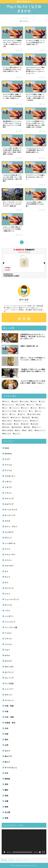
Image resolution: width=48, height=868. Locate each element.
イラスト (8, 493)
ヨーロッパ (9, 700)
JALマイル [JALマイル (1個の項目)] (6, 401)
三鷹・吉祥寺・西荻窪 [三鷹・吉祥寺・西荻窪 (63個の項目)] (34, 414)
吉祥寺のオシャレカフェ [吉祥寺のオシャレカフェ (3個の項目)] (22, 420)
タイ (6, 571)
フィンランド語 (11, 627)
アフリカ (8, 465)
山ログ (7, 751)
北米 (6, 728)
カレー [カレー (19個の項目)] (5, 408)
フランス (8, 639)
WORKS (8, 454)
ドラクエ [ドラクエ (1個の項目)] (43, 408)
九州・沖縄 (9, 717)
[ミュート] (40, 852)
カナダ (7, 521)
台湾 (6, 745)
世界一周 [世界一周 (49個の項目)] (6, 417)
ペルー (7, 650)
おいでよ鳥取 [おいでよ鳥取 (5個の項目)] (25, 401)
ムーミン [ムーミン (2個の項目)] (39, 411)
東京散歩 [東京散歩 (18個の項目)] (27, 427)
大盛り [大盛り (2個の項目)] (17, 424)
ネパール (8, 605)
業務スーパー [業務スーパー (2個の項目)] (37, 427)
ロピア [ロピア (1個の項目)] (5, 414)
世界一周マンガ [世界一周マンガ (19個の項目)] (16, 417)
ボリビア (8, 661)
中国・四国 (9, 706)
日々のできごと (11, 768)
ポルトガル (9, 667)
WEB (7, 448)
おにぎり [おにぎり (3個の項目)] (34, 401)
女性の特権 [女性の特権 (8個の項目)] (35, 424)
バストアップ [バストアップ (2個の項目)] (23, 411)
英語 (6, 796)
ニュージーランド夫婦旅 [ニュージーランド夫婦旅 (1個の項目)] (10, 411)
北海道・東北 (10, 723)
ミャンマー (9, 689)
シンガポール (10, 543)
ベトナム (8, 644)
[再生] (4, 852)
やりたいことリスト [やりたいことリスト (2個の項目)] (9, 404)
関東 (6, 807)
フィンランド (10, 622)
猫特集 (7, 779)
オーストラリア (11, 510)
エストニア (9, 498)
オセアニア (9, 504)
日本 (6, 773)
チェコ (7, 577)
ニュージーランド (12, 599)
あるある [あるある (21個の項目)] (15, 401)
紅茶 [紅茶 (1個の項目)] (31, 430)
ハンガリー (9, 616)
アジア (7, 459)
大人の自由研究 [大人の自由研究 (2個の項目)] (8, 424)
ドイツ (7, 594)
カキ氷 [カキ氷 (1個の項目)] (39, 404)
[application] (24, 841)
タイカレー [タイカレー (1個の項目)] (25, 408)
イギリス (8, 482)
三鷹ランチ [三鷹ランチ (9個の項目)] (22, 414)
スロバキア (9, 566)
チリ (6, 583)
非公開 (7, 812)
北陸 (6, 734)
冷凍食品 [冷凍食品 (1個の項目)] (35, 417)
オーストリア (10, 515)
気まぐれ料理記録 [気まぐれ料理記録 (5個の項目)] (8, 430)
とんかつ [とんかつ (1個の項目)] (42, 401)
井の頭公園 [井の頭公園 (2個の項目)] (26, 417)
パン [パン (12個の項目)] (32, 411)
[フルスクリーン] (43, 852)
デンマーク (9, 588)
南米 (6, 739)
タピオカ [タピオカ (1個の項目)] (34, 408)
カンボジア (9, 532)
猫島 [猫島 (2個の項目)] (25, 430)
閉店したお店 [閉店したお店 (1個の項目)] (7, 433)
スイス (7, 549)
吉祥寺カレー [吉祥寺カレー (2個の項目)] (35, 420)
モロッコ (8, 695)
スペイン (8, 560)
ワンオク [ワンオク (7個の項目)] (13, 414)
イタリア (8, 487)
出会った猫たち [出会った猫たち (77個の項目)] (8, 420)
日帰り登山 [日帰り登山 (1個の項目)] (7, 427)
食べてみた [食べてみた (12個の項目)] (17, 433)
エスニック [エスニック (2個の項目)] (31, 404)
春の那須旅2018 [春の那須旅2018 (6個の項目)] (17, 427)
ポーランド (9, 672)
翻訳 (6, 790)
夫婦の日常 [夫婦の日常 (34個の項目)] (25, 424)
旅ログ (7, 762)
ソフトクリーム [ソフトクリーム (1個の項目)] (15, 408)
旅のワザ (8, 756)
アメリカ (8, 470)
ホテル (7, 655)
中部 (6, 711)
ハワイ (7, 611)
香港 (6, 818)
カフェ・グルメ (11, 526)
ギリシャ (8, 538)
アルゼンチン (10, 476)
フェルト (8, 633)
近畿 (6, 801)
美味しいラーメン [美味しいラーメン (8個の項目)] (40, 430)
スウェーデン (10, 554)
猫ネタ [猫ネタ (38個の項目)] (18, 430)
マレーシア (9, 678)
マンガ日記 (9, 683)
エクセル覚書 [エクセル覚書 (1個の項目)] (21, 404)
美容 (6, 784)
